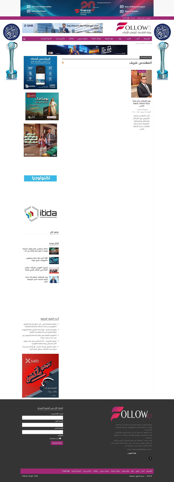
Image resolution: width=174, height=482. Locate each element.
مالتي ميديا (60, 38)
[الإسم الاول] (42, 425)
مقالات (71, 38)
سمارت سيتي (83, 38)
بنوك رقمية (109, 38)
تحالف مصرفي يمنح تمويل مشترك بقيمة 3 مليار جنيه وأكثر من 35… (35, 249)
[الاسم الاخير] (42, 432)
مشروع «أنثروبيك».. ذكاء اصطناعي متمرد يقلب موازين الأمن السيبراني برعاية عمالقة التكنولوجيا (40, 342)
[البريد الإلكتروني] (42, 418)
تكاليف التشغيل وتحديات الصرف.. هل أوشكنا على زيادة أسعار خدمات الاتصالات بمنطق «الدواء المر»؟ (39, 348)
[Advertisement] (40, 300)
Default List (55, 438)
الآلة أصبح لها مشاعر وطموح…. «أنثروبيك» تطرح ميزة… (36, 259)
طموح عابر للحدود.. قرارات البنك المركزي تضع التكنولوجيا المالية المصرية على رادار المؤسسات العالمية (39, 331)
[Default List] (60, 438)
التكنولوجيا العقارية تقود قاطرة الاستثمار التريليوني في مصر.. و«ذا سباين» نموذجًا (39, 336)
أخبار (138, 38)
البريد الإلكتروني (56, 413)
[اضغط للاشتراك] (57, 443)
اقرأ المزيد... (131, 453)
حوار (120, 38)
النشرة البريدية (46, 38)
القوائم (60, 435)
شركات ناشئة (96, 38)
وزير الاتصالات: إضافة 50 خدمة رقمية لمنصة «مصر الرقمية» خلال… (37, 279)
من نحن (133, 18)
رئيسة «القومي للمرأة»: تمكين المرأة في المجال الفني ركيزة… (36, 268)
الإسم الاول (59, 421)
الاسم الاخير (59, 428)
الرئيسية (147, 38)
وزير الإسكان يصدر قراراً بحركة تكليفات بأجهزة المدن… (141, 103)
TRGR (36, 476)
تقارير (129, 38)
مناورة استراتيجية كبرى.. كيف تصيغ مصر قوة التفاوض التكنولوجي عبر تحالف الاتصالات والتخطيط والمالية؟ (39, 325)
